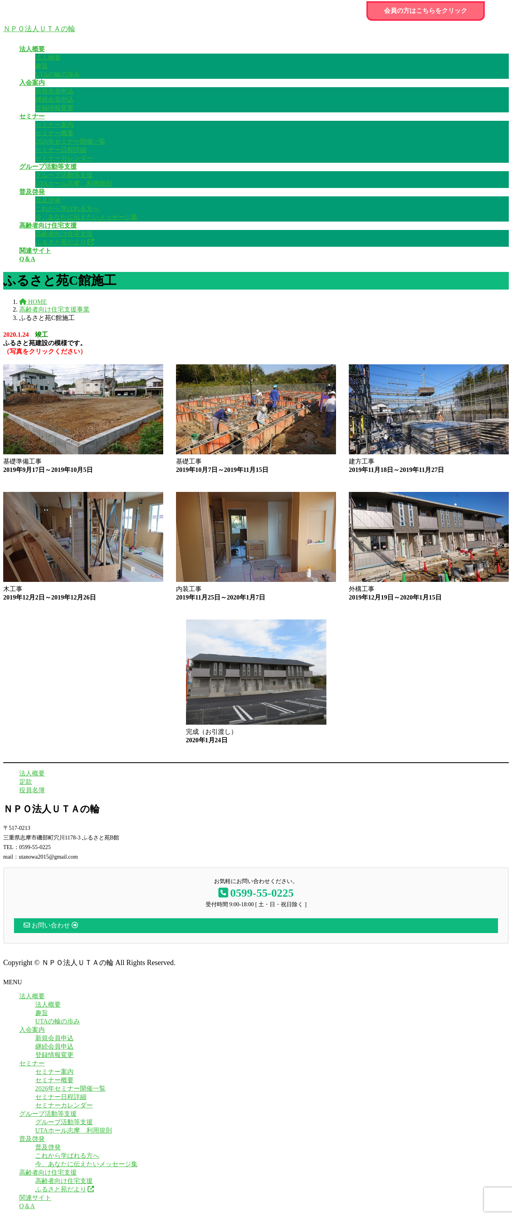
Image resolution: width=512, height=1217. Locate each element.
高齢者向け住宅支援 (64, 233)
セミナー (32, 1063)
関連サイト (35, 1197)
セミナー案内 (54, 124)
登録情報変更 (54, 107)
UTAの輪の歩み (57, 74)
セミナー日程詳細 (60, 149)
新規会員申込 (54, 91)
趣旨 (41, 65)
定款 (25, 781)
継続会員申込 (54, 99)
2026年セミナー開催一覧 (70, 141)
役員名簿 (32, 790)
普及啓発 (48, 200)
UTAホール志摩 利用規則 (73, 183)
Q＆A (27, 1206)
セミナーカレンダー (64, 158)
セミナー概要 (54, 133)
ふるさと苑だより (60, 242)
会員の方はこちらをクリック (425, 10)
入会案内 (32, 1029)
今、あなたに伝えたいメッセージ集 (86, 217)
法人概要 (48, 57)
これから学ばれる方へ (67, 208)
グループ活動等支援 (64, 175)
